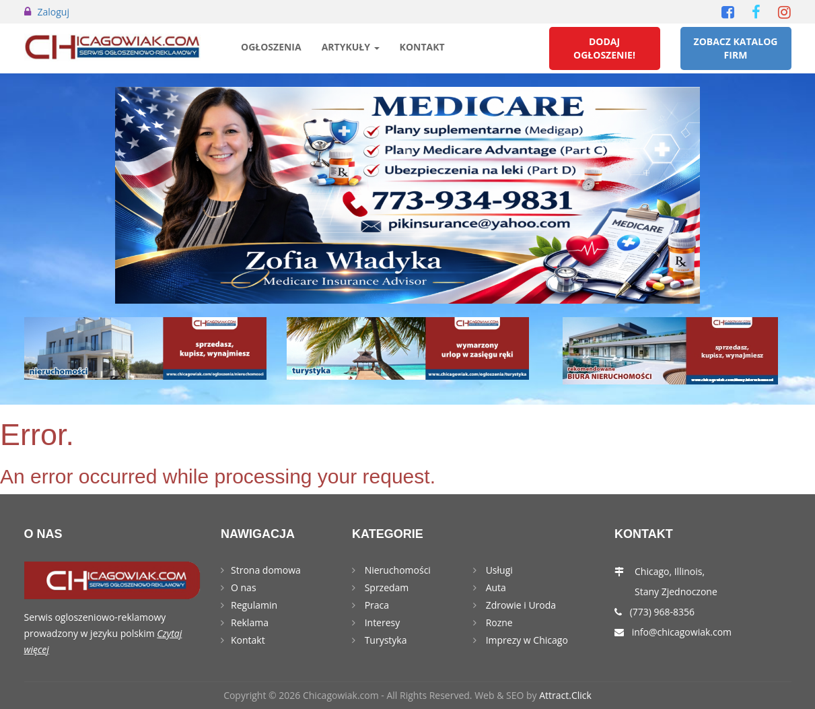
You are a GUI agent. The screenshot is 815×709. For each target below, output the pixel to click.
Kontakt (422, 46)
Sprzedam (385, 587)
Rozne (498, 622)
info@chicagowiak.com (682, 632)
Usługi (498, 570)
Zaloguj (53, 11)
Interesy (381, 622)
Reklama (250, 622)
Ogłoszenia (271, 46)
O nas (243, 587)
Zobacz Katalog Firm (736, 48)
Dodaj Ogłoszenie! (604, 48)
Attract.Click (565, 695)
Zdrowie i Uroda (519, 605)
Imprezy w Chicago (525, 640)
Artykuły (351, 46)
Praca (375, 605)
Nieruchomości (396, 570)
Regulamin (254, 605)
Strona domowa (266, 570)
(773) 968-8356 (662, 611)
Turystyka (384, 640)
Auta (494, 587)
